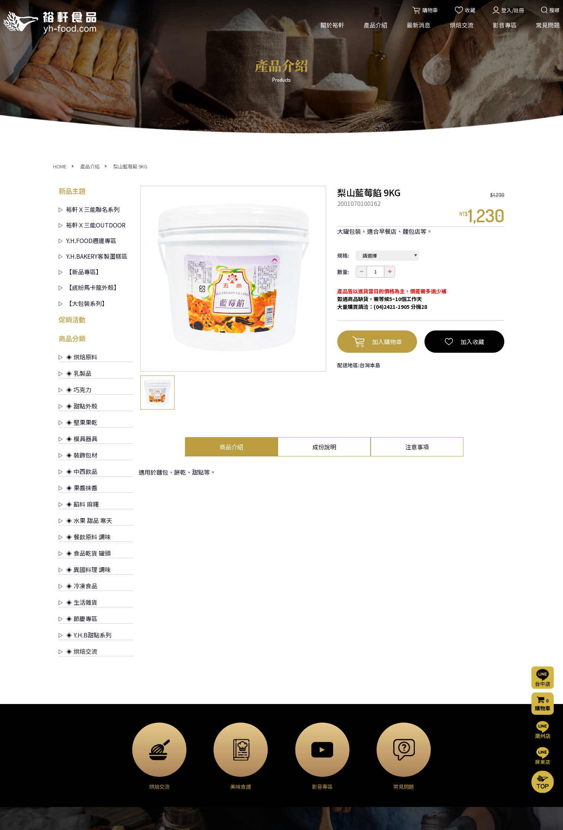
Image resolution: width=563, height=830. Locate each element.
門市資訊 (368, 767)
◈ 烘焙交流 (78, 512)
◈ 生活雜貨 (78, 463)
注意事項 (417, 308)
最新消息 (416, 29)
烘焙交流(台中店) (303, 725)
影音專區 (502, 29)
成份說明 (324, 308)
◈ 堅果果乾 (78, 283)
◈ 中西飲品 (78, 332)
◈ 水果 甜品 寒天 (85, 381)
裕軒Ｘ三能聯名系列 (89, 70)
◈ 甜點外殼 (78, 267)
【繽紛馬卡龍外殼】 (89, 148)
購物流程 (368, 757)
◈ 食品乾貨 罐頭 (85, 414)
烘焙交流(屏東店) (303, 735)
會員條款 (368, 787)
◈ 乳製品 (75, 234)
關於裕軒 (330, 29)
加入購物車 (377, 203)
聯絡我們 (370, 736)
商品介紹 (231, 308)
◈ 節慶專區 (78, 479)
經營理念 (69, 735)
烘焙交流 (459, 29)
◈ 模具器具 (78, 299)
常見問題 (545, 29)
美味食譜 (293, 755)
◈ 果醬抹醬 (78, 349)
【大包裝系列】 (83, 164)
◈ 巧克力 (75, 250)
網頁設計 (381, 817)
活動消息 (218, 725)
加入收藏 (464, 202)
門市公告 (218, 745)
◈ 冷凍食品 (78, 447)
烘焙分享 (293, 745)
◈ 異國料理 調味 (85, 430)
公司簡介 (69, 725)
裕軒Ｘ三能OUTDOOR (92, 86)
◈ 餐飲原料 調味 (85, 398)
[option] (233, 140)
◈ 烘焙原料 (78, 218)
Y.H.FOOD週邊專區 (87, 101)
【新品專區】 (80, 133)
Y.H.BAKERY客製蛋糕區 (93, 117)
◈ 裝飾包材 (78, 316)
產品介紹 (373, 29)
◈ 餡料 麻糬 (79, 365)
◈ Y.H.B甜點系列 (85, 496)
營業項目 (69, 745)
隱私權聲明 (371, 777)
